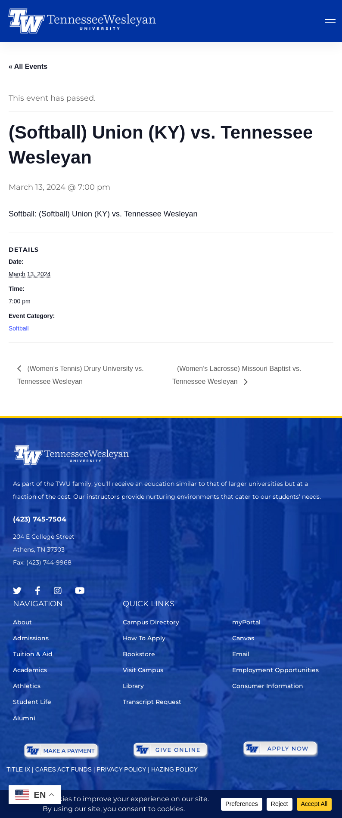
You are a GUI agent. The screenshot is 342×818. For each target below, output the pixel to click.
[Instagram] (57, 590)
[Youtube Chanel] (79, 590)
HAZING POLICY (174, 769)
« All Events (28, 66)
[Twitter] (17, 590)
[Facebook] (37, 590)
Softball (19, 328)
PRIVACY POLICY (121, 769)
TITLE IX (18, 769)
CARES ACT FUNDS (63, 769)
